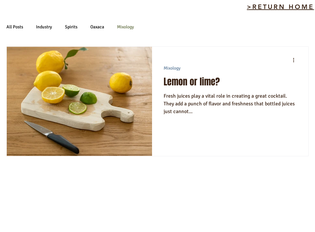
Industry (44, 27)
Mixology (125, 27)
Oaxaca (97, 27)
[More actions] (296, 60)
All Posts (14, 27)
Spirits (71, 27)
